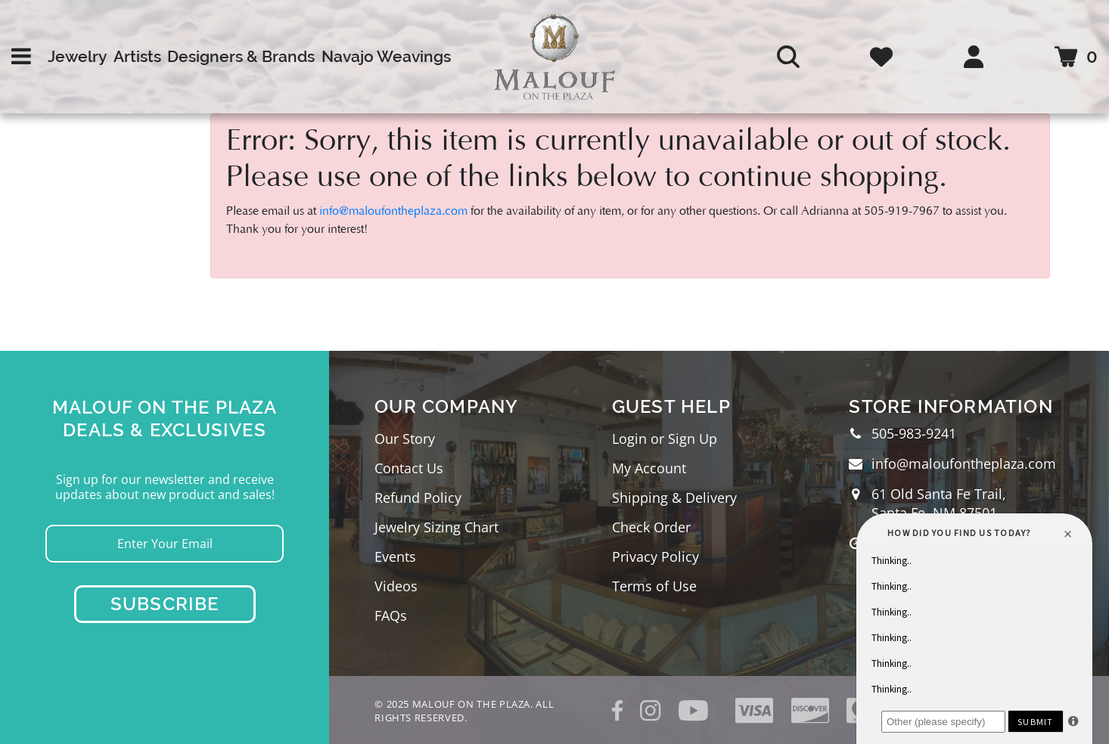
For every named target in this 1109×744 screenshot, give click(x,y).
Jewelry (77, 56)
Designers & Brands (241, 56)
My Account (649, 468)
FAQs (390, 615)
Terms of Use (654, 586)
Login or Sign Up (664, 438)
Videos (396, 586)
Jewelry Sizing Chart (436, 527)
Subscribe (164, 604)
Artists (137, 56)
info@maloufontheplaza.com (393, 211)
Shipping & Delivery (674, 497)
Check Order (651, 527)
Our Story (404, 438)
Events (395, 556)
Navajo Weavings (386, 56)
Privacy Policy (655, 556)
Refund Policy (417, 497)
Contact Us (408, 468)
